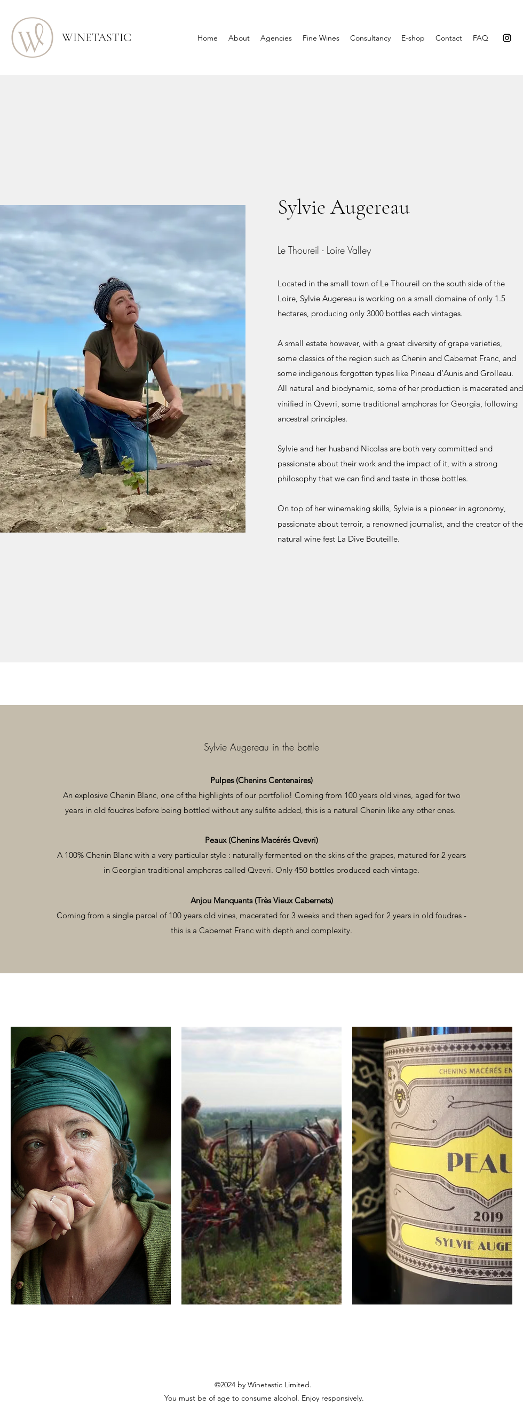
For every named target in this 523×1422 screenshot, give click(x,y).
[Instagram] (507, 38)
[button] (91, 1165)
